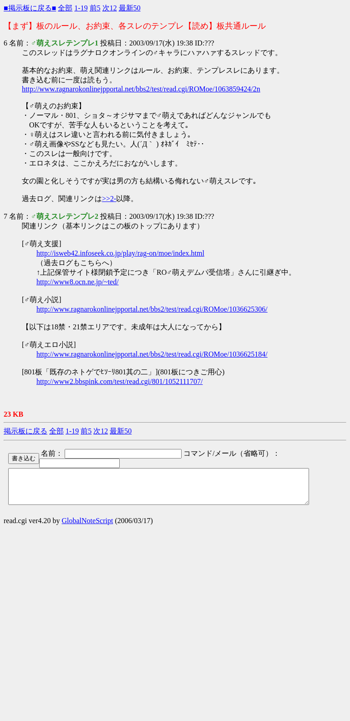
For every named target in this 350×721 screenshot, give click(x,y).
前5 (95, 8)
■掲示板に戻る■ (30, 8)
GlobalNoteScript (87, 527)
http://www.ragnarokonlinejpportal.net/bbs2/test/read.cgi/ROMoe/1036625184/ (152, 354)
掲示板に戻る (25, 431)
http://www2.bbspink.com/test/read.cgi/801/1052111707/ (119, 381)
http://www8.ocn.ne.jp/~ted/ (77, 282)
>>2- (109, 198)
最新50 (130, 8)
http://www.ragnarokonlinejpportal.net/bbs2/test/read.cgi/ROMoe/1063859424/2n (141, 89)
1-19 (80, 8)
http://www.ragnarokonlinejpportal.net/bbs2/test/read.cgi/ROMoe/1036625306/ (152, 309)
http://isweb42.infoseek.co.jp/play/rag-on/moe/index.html (120, 253)
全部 (65, 8)
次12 (109, 8)
